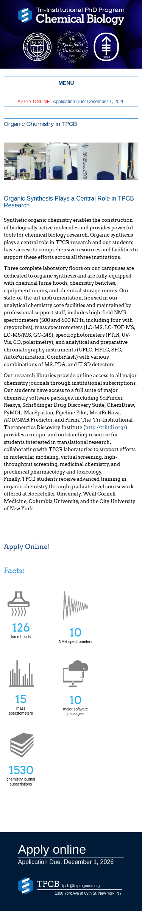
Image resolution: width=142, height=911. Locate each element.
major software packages (75, 702)
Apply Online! (27, 547)
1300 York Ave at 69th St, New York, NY (88, 893)
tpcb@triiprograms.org (81, 886)
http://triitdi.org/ (105, 427)
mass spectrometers (21, 701)
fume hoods (21, 614)
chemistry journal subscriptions (21, 772)
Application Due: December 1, (71, 101)
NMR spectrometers (75, 632)
